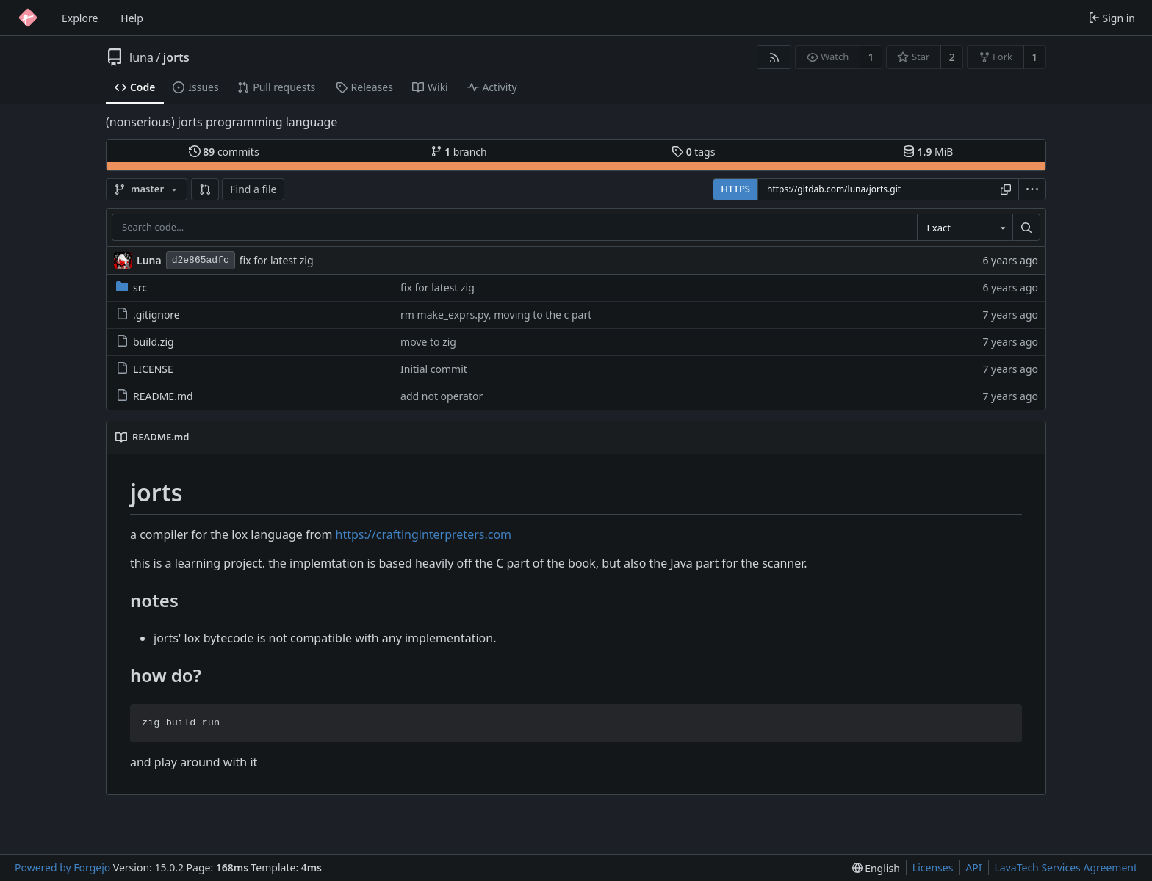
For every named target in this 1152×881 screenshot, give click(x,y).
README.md (154, 396)
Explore (80, 18)
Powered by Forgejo (62, 867)
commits (224, 152)
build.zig (145, 342)
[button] (205, 189)
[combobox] (964, 228)
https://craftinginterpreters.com (423, 534)
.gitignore (148, 315)
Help (131, 18)
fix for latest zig (277, 260)
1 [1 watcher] (871, 57)
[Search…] (1026, 228)
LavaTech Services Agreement (1066, 867)
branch (459, 152)
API (973, 867)
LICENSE (144, 369)
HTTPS (735, 188)
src (131, 287)
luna (141, 57)
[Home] (27, 17)
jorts (176, 57)
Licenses (933, 867)
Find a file (253, 189)
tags (693, 152)
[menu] (1032, 189)
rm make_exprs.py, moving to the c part (495, 315)
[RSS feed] (774, 57)
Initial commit (433, 369)
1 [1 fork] (1034, 57)
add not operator (441, 396)
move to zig (428, 342)
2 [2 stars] (952, 57)
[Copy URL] (1006, 189)
